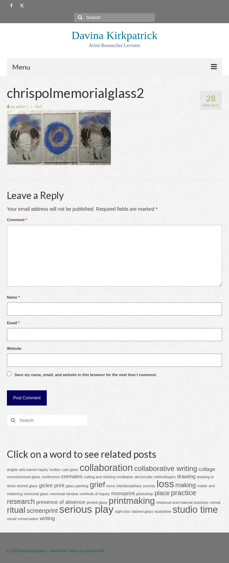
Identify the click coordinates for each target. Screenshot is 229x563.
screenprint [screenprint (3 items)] (42, 510)
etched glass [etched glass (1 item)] (27, 486)
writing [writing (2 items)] (47, 518)
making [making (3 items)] (185, 485)
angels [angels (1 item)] (12, 469)
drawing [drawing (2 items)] (186, 476)
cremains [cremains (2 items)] (71, 476)
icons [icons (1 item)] (110, 486)
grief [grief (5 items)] (97, 484)
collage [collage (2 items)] (207, 469)
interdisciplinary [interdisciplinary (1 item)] (129, 486)
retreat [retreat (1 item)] (215, 502)
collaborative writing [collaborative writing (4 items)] (165, 468)
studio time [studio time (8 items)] (195, 510)
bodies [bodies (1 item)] (55, 469)
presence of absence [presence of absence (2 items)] (60, 502)
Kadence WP (95, 551)
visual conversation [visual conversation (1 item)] (22, 519)
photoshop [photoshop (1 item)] (144, 494)
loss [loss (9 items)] (165, 483)
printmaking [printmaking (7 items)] (132, 501)
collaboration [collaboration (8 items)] (106, 468)
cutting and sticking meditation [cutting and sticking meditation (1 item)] (108, 477)
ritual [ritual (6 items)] (16, 510)
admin (21, 107)
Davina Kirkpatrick (115, 35)
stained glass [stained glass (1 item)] (142, 511)
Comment (17, 220)
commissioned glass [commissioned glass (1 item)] (23, 477)
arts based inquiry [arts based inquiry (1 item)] (33, 469)
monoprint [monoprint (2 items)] (123, 493)
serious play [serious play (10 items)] (86, 509)
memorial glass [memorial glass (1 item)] (36, 494)
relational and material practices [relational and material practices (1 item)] (182, 502)
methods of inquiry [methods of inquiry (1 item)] (95, 494)
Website (14, 348)
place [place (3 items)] (162, 493)
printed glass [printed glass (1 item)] (97, 502)
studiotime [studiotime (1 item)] (163, 511)
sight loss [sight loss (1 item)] (122, 511)
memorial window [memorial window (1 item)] (64, 494)
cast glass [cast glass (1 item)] (70, 469)
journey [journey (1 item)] (149, 486)
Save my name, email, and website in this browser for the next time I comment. (86, 375)
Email (13, 323)
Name (13, 297)
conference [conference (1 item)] (51, 477)
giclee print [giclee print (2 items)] (51, 485)
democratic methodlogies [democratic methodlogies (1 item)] (155, 477)
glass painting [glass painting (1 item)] (77, 486)
